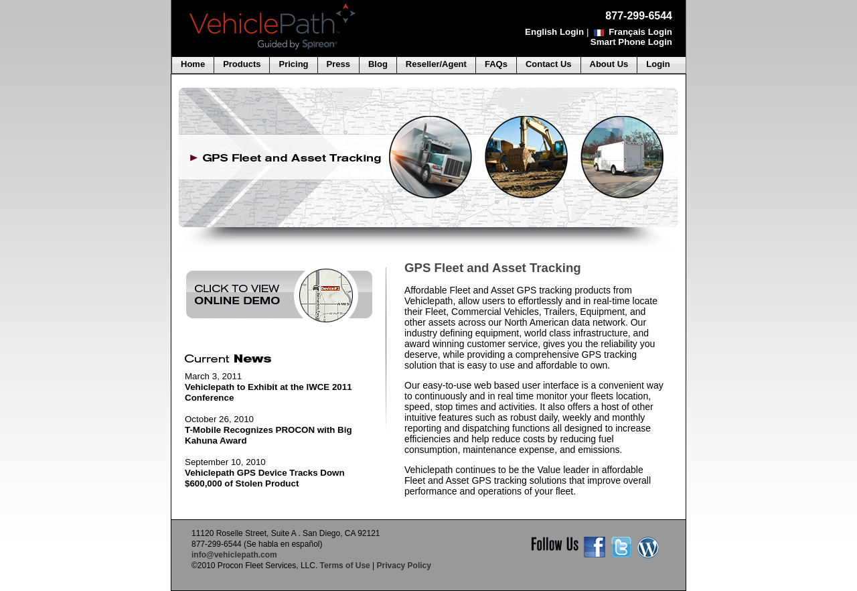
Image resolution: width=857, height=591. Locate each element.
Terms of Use (345, 565)
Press (338, 64)
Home (193, 64)
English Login (554, 32)
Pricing (293, 64)
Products (241, 64)
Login (658, 64)
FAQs (496, 64)
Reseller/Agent (436, 64)
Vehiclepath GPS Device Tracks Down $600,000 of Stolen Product (265, 478)
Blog (378, 64)
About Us (609, 64)
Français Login (640, 32)
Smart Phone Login (631, 42)
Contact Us (549, 64)
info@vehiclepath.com (234, 555)
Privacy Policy (404, 565)
